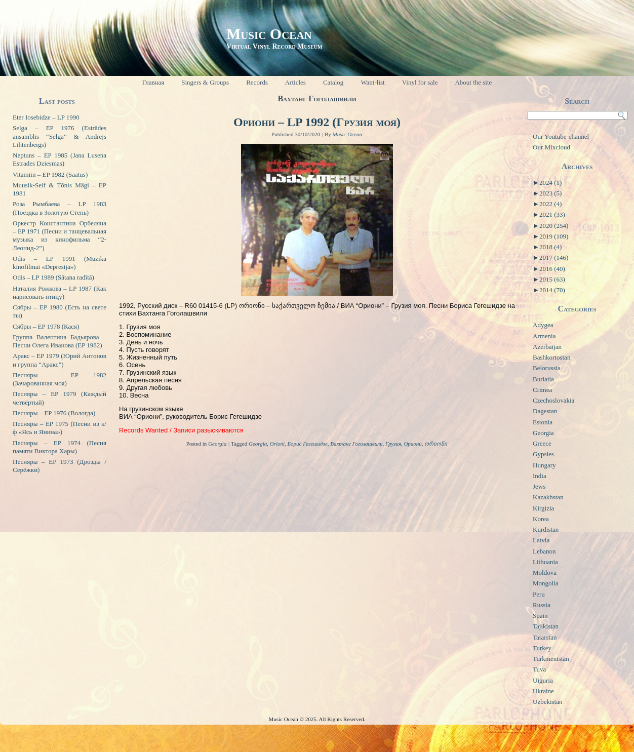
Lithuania (545, 562)
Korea (541, 519)
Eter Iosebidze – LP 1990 (46, 117)
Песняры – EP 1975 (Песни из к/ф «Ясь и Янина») (59, 428)
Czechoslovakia (553, 400)
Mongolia (546, 583)
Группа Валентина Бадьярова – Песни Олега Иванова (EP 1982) (59, 341)
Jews (539, 486)
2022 (550, 204)
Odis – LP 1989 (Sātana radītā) (53, 277)
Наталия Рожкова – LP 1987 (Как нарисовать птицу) (59, 292)
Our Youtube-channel (561, 136)
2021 (552, 214)
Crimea (542, 389)
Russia (541, 605)
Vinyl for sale (420, 82)
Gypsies (543, 454)
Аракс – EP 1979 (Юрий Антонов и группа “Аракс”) (59, 360)
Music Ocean (269, 33)
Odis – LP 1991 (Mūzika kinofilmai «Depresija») (59, 262)
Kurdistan (546, 529)
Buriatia (543, 379)
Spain (540, 615)
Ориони (412, 444)
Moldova (545, 572)
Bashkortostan (551, 357)
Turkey (542, 648)
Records (257, 82)
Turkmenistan (551, 658)
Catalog (333, 82)
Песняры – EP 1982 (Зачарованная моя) (59, 379)
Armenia (544, 336)
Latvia (541, 540)
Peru (539, 594)
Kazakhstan (548, 497)
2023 (550, 193)
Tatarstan (545, 637)
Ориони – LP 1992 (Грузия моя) (317, 122)
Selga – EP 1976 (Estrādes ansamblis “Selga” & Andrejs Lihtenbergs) (59, 136)
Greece (542, 443)
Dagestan (545, 411)
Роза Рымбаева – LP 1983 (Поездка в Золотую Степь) (59, 208)
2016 (552, 268)
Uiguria (543, 680)
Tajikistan (546, 626)
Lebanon (544, 551)
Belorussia (547, 368)
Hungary (544, 465)
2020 (553, 225)
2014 (552, 290)
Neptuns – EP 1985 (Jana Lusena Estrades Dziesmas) (59, 159)
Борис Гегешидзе (308, 444)
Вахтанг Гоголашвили (356, 444)
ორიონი (435, 444)
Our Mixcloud (551, 147)
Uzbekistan (547, 701)
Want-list (372, 82)
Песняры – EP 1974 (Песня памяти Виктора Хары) (59, 447)
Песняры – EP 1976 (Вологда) (54, 413)
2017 (553, 257)
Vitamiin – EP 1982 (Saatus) (50, 174)
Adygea (543, 325)
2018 (550, 247)
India (539, 476)
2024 (550, 182)
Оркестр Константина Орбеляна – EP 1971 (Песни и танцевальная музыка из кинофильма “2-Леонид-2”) (59, 235)
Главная (153, 82)
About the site (473, 82)
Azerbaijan (547, 346)
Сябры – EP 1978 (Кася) (46, 326)
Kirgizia (543, 508)
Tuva (539, 669)
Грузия (393, 444)
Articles (295, 82)
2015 (552, 279)
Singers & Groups (205, 82)
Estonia (542, 422)
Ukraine (543, 691)
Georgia (217, 444)
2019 (553, 236)
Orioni (277, 444)
